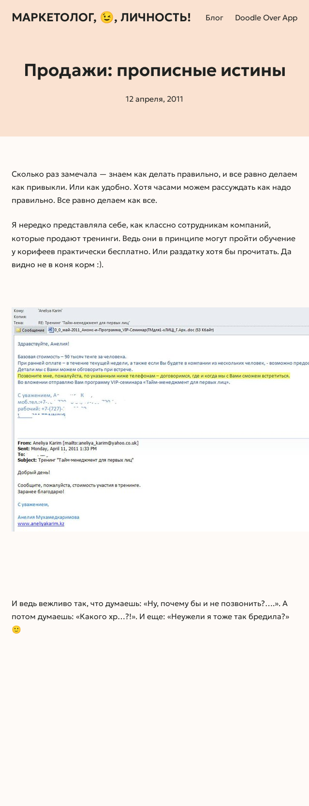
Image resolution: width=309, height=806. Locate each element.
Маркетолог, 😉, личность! (101, 17)
